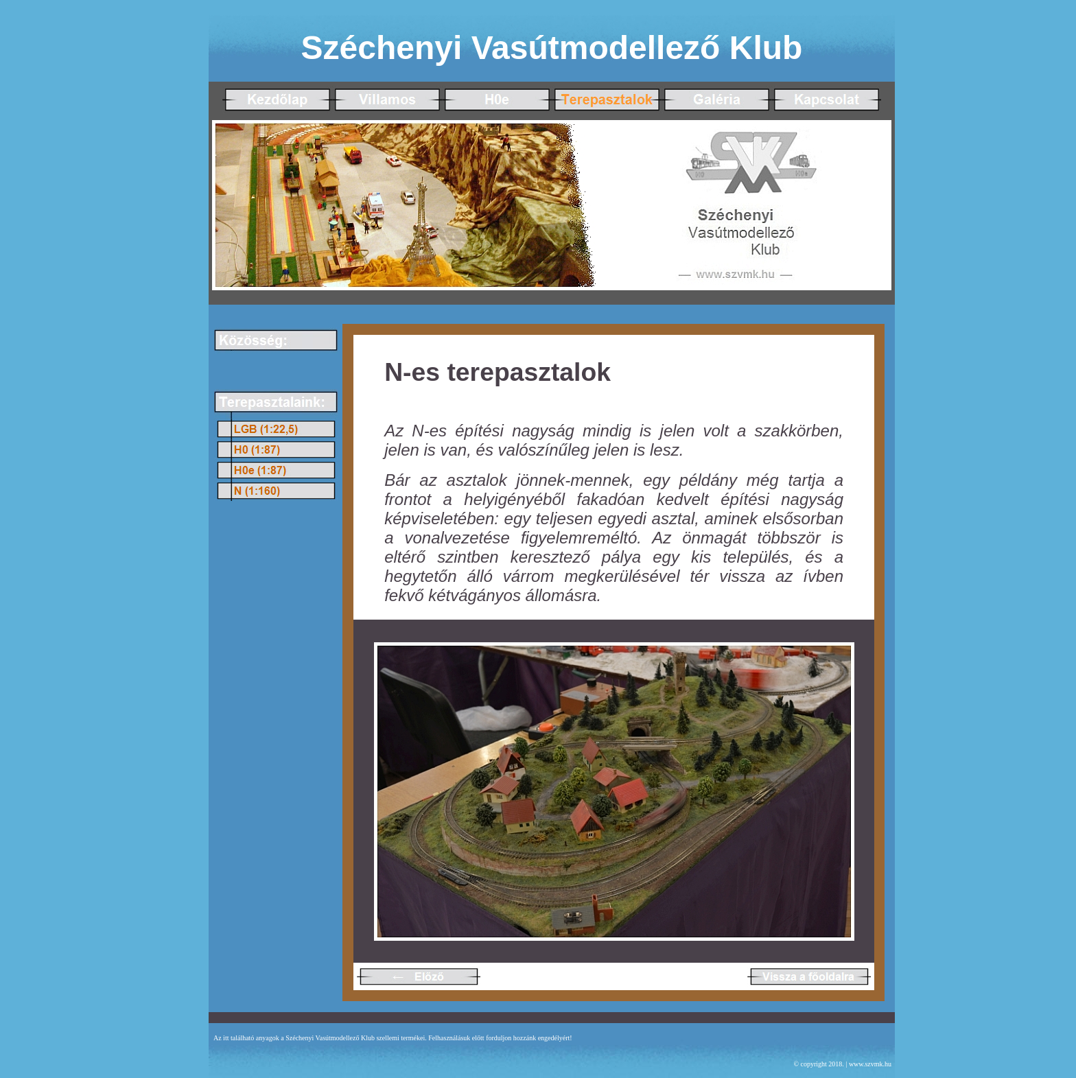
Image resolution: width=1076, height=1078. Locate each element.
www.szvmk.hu (870, 1064)
